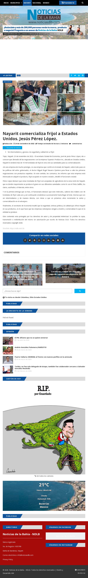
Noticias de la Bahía (65, 536)
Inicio (6, 3)
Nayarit (27, 3)
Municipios (15, 3)
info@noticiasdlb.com (25, 555)
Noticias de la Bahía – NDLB (19, 570)
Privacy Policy (8, 559)
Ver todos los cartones (44, 476)
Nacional (37, 3)
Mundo (46, 3)
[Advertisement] (44, 56)
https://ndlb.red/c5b (17, 228)
